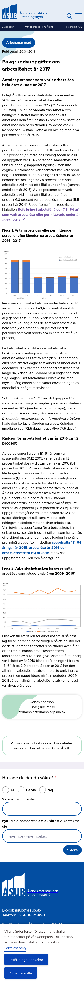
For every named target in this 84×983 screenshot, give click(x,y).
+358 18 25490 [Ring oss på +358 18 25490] (31, 915)
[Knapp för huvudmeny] (78, 16)
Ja (12, 790)
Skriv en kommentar (18, 799)
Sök (68, 16)
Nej (50, 790)
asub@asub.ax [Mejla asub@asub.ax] (28, 910)
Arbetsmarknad (18, 42)
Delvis (31, 790)
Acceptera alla (20, 973)
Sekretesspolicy (15, 948)
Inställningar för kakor (26, 959)
